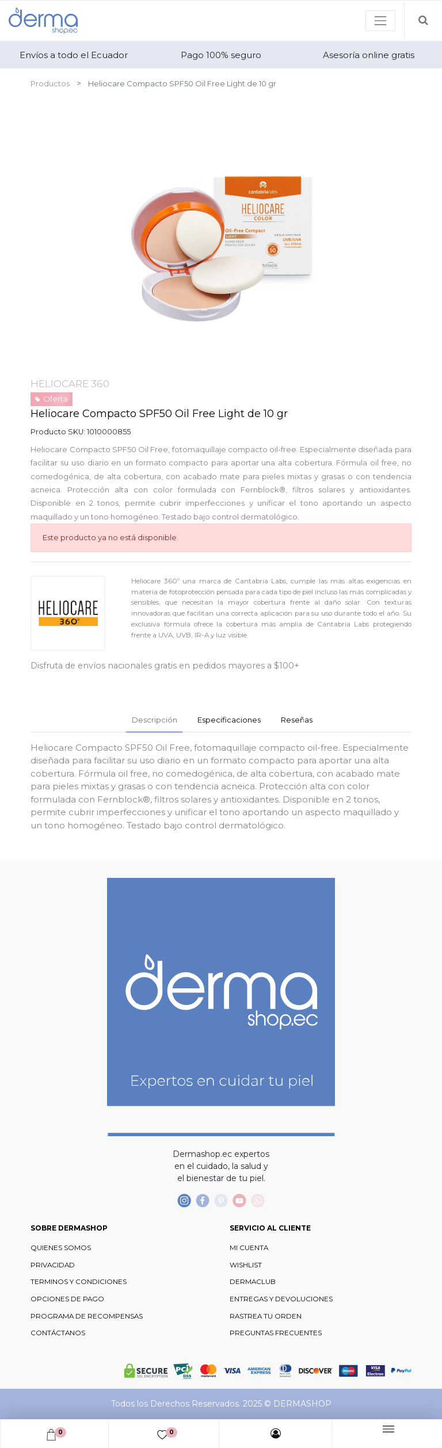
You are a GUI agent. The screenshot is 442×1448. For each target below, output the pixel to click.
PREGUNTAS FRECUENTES (276, 1333)
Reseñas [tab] (297, 719)
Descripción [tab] (154, 719)
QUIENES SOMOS (61, 1248)
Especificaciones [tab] (229, 719)
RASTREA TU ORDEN (266, 1316)
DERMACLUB (253, 1282)
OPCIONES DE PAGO (67, 1299)
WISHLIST (246, 1265)
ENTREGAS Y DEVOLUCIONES (281, 1299)
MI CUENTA (249, 1248)
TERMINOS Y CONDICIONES (79, 1282)
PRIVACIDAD (53, 1265)
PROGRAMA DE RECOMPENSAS (87, 1316)
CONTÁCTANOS (58, 1333)
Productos (50, 83)
